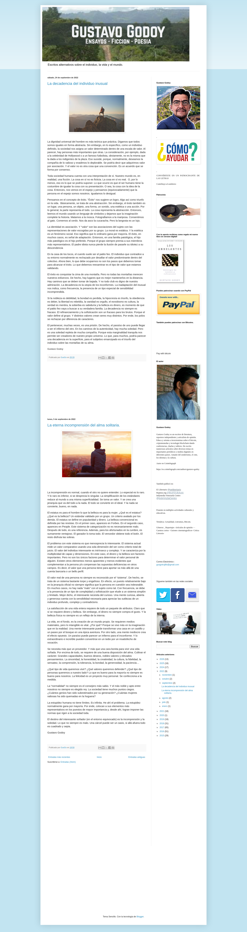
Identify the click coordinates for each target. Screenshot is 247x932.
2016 (162, 731)
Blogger (140, 916)
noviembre (167, 675)
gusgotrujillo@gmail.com (167, 564)
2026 (162, 659)
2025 (162, 663)
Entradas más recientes (59, 757)
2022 (162, 671)
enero (165, 706)
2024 (162, 667)
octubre (166, 679)
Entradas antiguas (136, 757)
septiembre (167, 683)
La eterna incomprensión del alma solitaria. (83, 425)
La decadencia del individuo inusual (77, 83)
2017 (162, 727)
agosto (165, 698)
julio (164, 702)
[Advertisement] (96, 390)
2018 (162, 723)
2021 (162, 711)
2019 (162, 719)
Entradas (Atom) (68, 762)
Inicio (99, 757)
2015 (162, 735)
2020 (162, 715)
